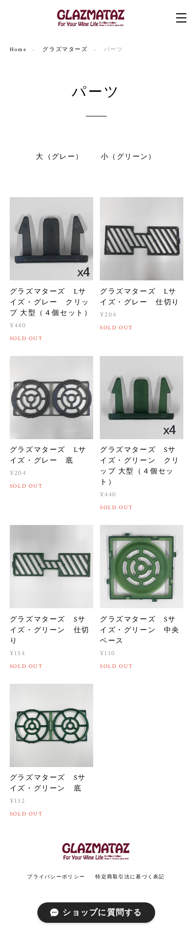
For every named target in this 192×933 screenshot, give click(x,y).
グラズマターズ (65, 49)
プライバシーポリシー (56, 876)
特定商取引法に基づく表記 (129, 876)
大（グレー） (59, 156)
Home (18, 49)
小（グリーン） (128, 156)
